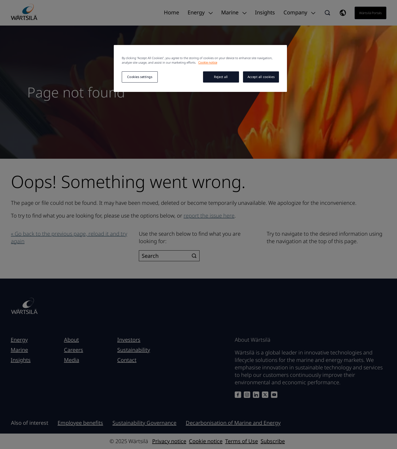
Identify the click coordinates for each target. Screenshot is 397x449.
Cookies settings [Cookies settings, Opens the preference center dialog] (139, 77)
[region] (200, 68)
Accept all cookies (261, 77)
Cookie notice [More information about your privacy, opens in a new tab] (207, 62)
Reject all (221, 77)
